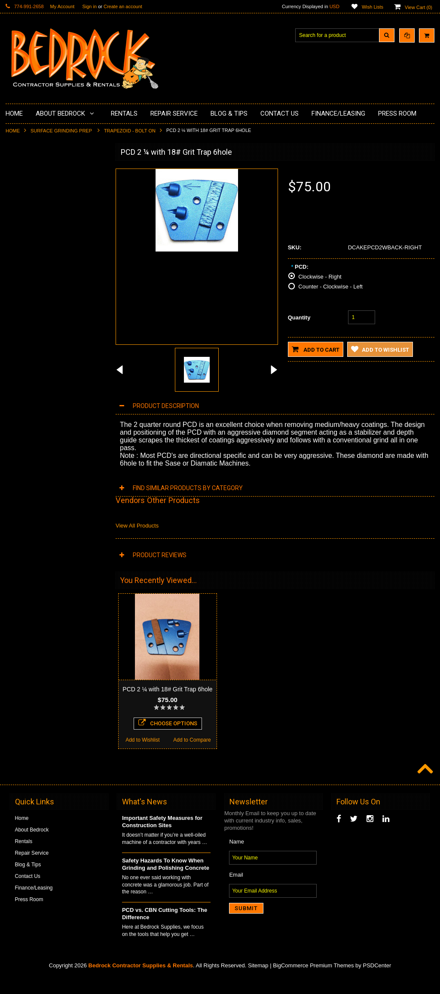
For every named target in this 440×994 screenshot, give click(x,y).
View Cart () (418, 7)
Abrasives (22, 340)
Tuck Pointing (26, 310)
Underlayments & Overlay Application (53, 230)
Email (236, 890)
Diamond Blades (30, 296)
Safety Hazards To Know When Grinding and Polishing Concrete (165, 880)
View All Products (137, 525)
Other (17, 405)
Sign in (89, 6)
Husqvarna (23, 281)
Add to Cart (315, 349)
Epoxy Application (31, 216)
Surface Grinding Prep (62, 130)
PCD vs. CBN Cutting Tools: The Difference (164, 929)
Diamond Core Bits (32, 325)
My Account (62, 6)
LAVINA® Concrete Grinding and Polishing (48, 263)
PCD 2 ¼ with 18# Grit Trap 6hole (167, 689)
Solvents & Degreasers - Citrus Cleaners (46, 358)
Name (236, 857)
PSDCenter (377, 981)
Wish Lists (372, 6)
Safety (18, 390)
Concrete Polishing (32, 201)
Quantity (299, 317)
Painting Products (31, 245)
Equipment (23, 376)
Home (13, 130)
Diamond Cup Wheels (36, 172)
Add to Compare (80, 601)
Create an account (123, 6)
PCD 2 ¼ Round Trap (56, 534)
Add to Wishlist (30, 601)
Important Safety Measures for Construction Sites (162, 837)
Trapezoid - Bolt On (130, 130)
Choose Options (55, 583)
